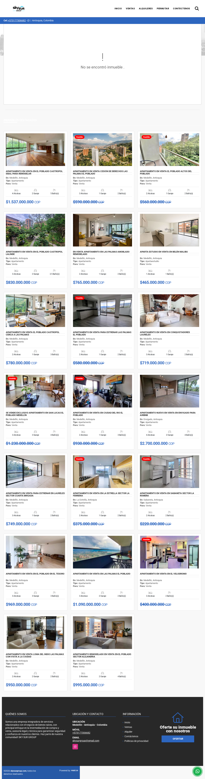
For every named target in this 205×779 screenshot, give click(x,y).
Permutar (163, 8)
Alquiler (128, 731)
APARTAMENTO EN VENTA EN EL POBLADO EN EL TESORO (35, 574)
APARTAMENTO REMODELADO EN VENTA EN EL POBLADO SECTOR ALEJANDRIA (102, 655)
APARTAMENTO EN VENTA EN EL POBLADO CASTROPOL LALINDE (34, 253)
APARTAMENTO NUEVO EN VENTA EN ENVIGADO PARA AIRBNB (168, 414)
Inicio (118, 8)
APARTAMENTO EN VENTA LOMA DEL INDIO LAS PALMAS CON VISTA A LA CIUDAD (35, 655)
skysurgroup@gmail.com (85, 740)
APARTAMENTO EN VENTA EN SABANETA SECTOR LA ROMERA (167, 494)
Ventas (130, 8)
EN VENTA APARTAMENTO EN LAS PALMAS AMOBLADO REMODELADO (101, 253)
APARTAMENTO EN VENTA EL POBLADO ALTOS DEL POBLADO (166, 172)
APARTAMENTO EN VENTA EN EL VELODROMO (163, 574)
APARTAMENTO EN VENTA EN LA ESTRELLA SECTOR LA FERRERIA (101, 494)
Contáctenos (181, 8)
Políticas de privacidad (136, 741)
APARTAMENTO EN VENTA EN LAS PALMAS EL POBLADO (101, 574)
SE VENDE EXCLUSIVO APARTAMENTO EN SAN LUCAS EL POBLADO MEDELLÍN (35, 414)
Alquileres (146, 8)
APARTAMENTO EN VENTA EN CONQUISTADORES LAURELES (165, 333)
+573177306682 (17, 20)
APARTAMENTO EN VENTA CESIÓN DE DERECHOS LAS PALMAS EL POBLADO (100, 172)
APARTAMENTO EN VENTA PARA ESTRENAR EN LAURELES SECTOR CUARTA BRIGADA (35, 494)
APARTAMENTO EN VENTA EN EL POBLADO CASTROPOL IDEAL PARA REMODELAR (34, 172)
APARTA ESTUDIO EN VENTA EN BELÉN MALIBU (164, 252)
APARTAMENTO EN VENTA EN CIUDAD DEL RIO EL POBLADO (98, 414)
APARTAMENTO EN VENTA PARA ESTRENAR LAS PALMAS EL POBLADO (102, 333)
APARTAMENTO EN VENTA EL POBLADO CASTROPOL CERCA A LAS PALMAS (32, 333)
